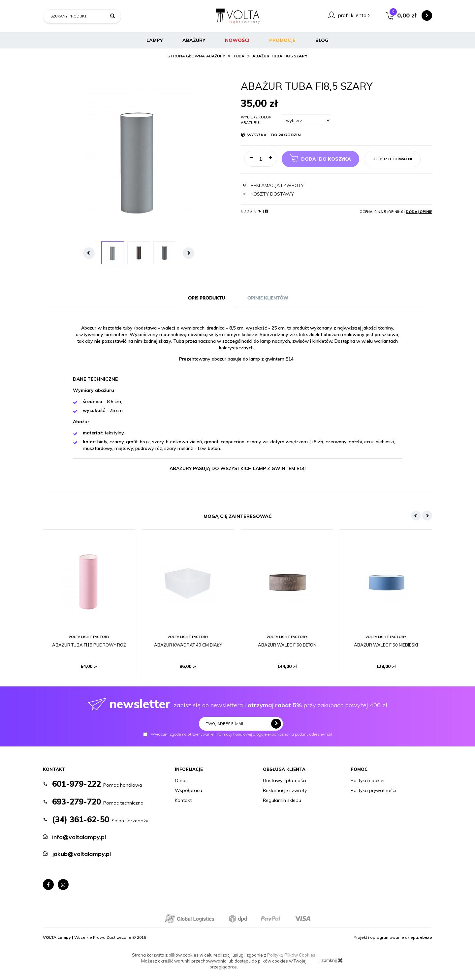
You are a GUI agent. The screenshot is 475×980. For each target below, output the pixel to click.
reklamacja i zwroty (272, 185)
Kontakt (183, 800)
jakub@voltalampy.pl (81, 854)
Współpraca (188, 790)
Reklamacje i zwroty (285, 790)
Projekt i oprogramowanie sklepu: (393, 937)
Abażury (193, 40)
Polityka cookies (368, 780)
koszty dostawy (267, 194)
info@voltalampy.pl (79, 837)
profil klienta (354, 15)
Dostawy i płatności (284, 780)
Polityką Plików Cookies (291, 955)
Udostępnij (254, 211)
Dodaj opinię (419, 211)
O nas (181, 780)
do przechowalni (392, 158)
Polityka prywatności (373, 790)
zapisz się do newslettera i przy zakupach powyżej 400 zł (237, 703)
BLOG (322, 40)
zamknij (332, 960)
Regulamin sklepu (282, 800)
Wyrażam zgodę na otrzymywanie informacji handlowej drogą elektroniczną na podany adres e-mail (237, 734)
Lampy (154, 40)
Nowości (237, 40)
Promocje (282, 40)
